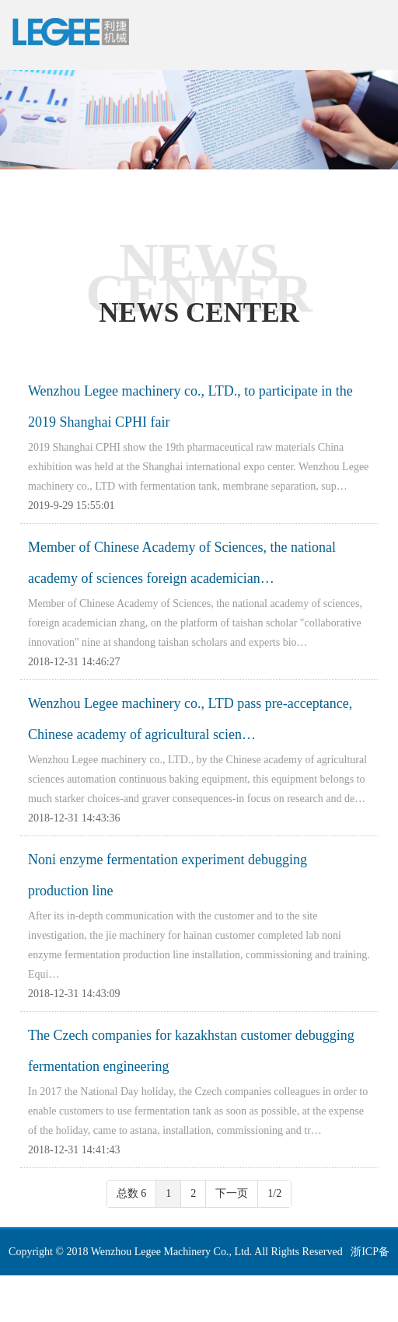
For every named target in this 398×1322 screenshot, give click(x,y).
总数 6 (132, 1193)
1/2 (274, 1193)
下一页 (231, 1193)
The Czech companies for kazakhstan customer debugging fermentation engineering (191, 1050)
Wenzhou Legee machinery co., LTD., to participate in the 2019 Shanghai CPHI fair (190, 406)
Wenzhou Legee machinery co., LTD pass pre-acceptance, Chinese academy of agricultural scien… (190, 719)
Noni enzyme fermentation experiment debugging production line (167, 875)
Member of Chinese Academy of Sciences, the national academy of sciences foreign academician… (182, 562)
